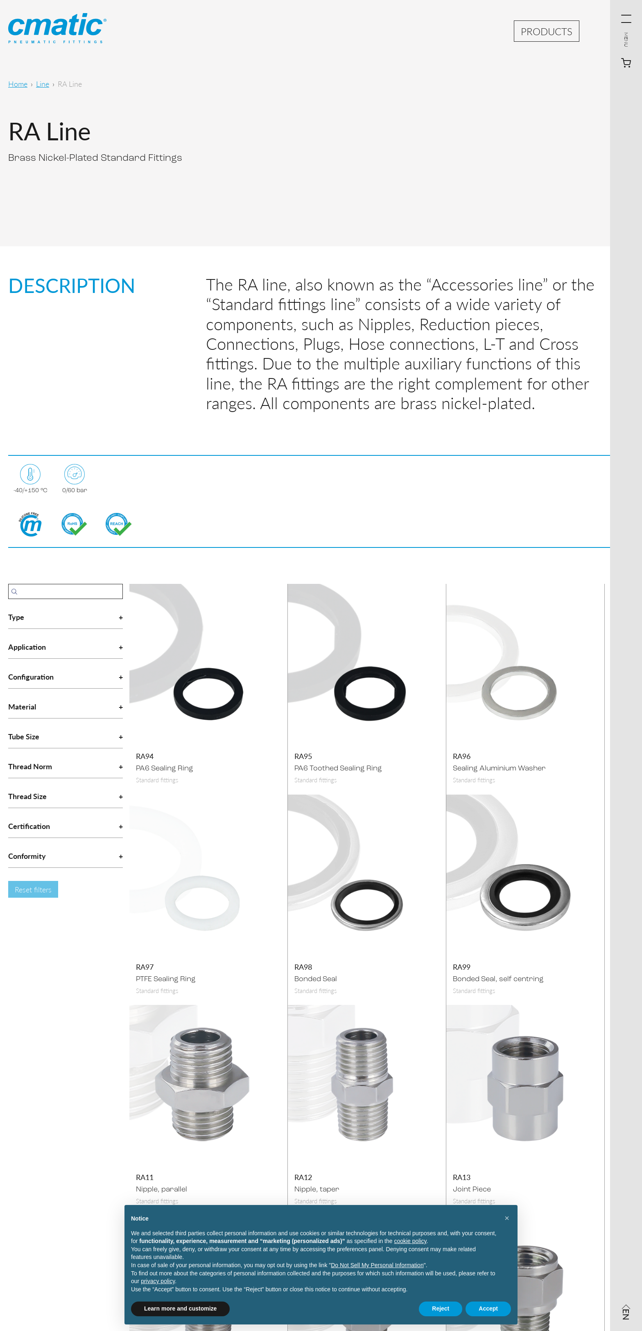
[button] (506, 1218)
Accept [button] (488, 1308)
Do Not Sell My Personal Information (377, 1265)
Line (42, 84)
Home (17, 84)
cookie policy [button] (410, 1241)
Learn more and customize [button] (180, 1308)
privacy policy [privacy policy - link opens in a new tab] (158, 1281)
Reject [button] (440, 1308)
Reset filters (33, 889)
